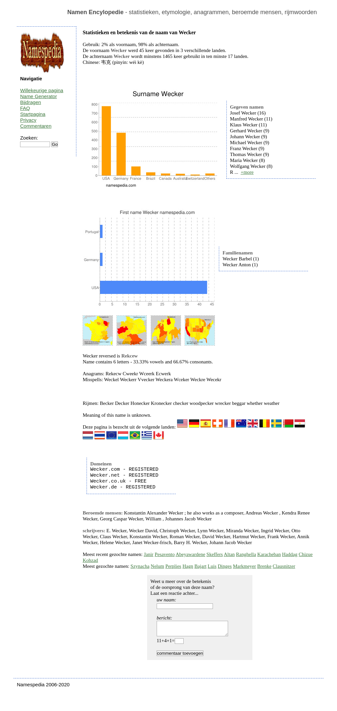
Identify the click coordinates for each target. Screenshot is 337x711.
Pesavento (165, 554)
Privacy (28, 120)
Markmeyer (244, 566)
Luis (212, 566)
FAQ (25, 108)
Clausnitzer (284, 566)
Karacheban (269, 554)
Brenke (264, 566)
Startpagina (32, 114)
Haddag (290, 554)
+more (247, 172)
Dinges (225, 566)
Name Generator (38, 96)
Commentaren (35, 126)
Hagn (187, 566)
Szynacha (140, 566)
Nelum (157, 566)
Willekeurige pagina (41, 90)
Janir (148, 554)
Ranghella (246, 554)
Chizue (305, 554)
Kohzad (90, 560)
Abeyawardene (190, 554)
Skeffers (214, 554)
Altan (229, 554)
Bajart (200, 566)
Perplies (173, 566)
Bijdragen (30, 102)
